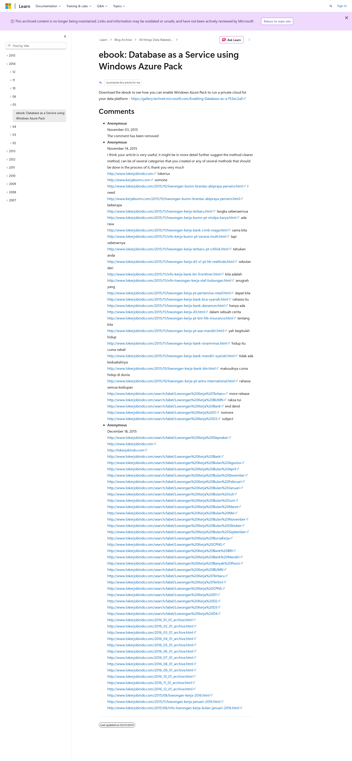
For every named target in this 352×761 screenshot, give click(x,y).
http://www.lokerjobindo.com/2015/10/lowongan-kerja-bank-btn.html (161, 368)
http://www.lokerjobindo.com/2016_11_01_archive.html (149, 682)
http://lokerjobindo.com (125, 450)
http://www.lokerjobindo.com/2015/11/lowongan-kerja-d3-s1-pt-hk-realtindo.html (170, 261)
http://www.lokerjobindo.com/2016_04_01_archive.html (150, 638)
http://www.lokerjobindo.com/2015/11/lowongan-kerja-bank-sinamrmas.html (167, 343)
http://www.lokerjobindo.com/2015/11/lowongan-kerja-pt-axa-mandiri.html (165, 330)
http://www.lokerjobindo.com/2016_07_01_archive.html (150, 657)
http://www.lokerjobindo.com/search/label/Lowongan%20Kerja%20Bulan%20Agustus (174, 462)
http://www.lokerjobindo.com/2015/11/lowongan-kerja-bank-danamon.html (166, 305)
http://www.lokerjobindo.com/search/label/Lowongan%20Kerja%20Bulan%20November (176, 519)
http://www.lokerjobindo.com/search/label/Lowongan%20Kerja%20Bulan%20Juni (171, 500)
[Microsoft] (8, 6)
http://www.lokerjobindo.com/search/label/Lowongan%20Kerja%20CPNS (164, 544)
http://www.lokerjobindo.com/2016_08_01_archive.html (150, 663)
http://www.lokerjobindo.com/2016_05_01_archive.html (150, 644)
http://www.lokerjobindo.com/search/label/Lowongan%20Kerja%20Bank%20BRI (170, 550)
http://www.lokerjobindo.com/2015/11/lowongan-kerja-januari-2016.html (163, 701)
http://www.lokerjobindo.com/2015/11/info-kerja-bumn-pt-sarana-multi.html (166, 236)
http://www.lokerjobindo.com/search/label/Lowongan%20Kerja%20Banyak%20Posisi (173, 563)
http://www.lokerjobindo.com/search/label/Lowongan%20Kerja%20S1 (161, 412)
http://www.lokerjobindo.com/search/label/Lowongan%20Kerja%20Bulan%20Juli (170, 494)
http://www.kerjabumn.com (128, 179)
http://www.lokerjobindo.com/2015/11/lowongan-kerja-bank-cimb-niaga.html (167, 230)
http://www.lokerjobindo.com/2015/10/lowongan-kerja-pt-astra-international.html (171, 380)
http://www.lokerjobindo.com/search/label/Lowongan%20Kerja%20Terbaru (166, 393)
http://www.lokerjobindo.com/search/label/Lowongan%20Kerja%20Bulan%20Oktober (174, 525)
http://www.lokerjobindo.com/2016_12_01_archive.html (150, 688)
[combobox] (35, 45)
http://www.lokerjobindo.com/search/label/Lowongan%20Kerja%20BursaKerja (168, 538)
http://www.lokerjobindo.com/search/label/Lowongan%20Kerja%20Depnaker (167, 437)
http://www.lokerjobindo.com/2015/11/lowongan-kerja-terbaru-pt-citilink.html (168, 248)
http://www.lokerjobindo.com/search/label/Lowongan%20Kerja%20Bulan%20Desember (176, 475)
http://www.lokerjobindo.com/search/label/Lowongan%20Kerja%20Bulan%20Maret (172, 506)
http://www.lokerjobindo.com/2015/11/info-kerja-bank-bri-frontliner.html (164, 274)
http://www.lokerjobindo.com (130, 173)
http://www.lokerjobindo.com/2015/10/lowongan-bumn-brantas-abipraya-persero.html (175, 186)
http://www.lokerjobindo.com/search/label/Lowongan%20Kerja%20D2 (162, 600)
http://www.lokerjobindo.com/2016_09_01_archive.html (150, 670)
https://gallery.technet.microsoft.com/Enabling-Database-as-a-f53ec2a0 (187, 98)
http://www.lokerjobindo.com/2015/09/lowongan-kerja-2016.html (158, 695)
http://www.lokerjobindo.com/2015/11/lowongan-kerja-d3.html (156, 311)
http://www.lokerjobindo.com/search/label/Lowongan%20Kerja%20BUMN (165, 399)
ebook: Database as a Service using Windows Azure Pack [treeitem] (40, 116)
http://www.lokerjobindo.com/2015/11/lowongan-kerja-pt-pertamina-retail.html (169, 292)
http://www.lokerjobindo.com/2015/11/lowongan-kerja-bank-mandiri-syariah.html (171, 355)
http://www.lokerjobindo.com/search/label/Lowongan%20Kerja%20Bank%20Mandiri (173, 556)
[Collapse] (65, 36)
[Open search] (330, 6)
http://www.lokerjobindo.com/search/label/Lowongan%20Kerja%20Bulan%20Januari (173, 487)
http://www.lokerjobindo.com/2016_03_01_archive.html (150, 632)
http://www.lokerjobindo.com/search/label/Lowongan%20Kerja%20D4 (162, 613)
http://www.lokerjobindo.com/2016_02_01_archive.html (150, 626)
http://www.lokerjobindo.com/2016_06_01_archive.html (150, 651)
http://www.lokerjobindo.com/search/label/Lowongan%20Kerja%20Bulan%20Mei (171, 512)
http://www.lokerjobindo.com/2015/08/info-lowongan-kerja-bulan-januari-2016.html (173, 707)
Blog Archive (123, 39)
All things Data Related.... (156, 39)
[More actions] (249, 39)
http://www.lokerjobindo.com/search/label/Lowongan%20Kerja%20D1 (162, 594)
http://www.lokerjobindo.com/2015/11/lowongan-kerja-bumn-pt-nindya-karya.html (171, 217)
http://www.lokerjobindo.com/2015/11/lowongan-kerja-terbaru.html (159, 211)
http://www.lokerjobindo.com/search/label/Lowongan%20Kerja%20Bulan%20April (171, 468)
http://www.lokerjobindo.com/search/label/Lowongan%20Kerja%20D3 (162, 418)
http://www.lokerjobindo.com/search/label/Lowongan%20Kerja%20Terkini (165, 582)
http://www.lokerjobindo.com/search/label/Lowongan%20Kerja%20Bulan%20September (176, 531)
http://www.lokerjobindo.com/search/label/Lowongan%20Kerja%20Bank (164, 406)
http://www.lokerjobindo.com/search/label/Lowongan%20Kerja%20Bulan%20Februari (174, 481)
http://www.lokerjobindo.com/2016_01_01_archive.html (150, 619)
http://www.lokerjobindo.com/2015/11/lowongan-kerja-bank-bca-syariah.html (167, 299)
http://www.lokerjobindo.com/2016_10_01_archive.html (150, 676)
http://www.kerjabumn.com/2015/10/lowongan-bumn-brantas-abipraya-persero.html (173, 198)
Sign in (342, 6)
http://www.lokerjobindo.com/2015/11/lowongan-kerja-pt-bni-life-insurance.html (170, 318)
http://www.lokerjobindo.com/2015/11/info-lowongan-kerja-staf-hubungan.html (169, 280)
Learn (103, 39)
